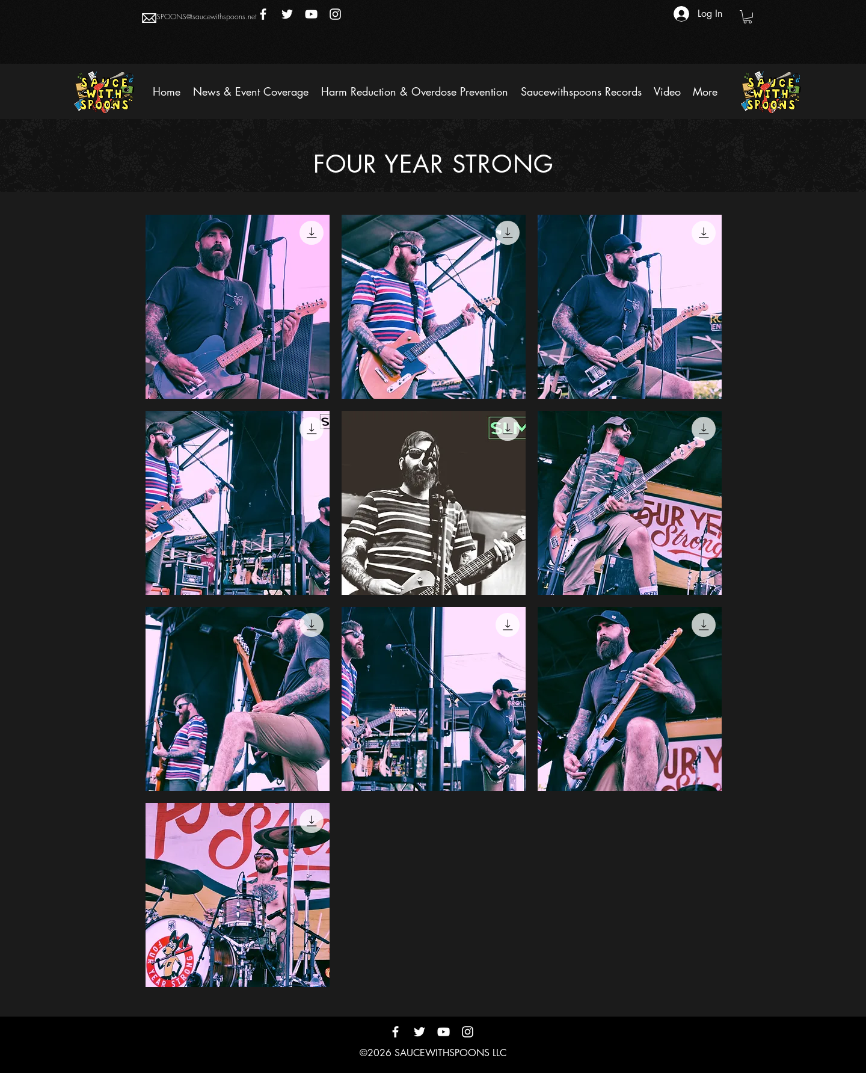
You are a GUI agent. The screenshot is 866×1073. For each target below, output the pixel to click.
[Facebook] (263, 14)
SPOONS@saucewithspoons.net (206, 16)
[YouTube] (311, 14)
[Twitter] (287, 14)
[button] (747, 16)
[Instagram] (335, 14)
